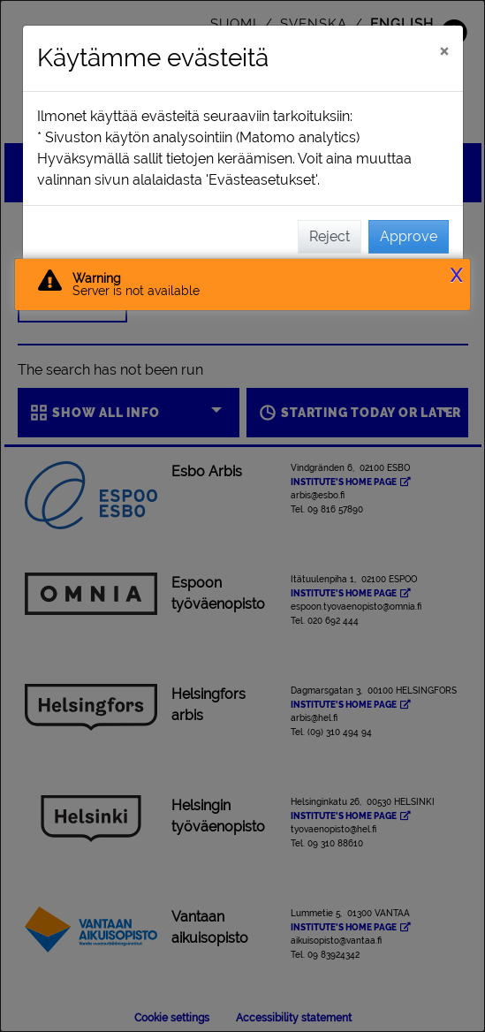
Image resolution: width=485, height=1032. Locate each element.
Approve (408, 236)
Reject (329, 236)
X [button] (456, 276)
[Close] (444, 50)
